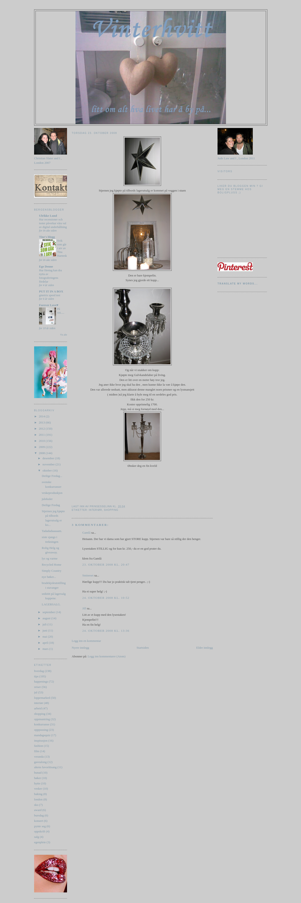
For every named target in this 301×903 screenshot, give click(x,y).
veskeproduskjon (52, 493)
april (46, 642)
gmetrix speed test (49, 295)
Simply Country (51, 570)
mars (46, 649)
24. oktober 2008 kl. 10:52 (105, 597)
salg (36, 837)
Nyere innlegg (80, 647)
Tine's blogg (47, 237)
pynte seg (40, 826)
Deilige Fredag (51, 505)
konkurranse (41, 724)
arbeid (38, 708)
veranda (39, 756)
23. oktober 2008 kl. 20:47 (105, 564)
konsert (38, 821)
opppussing (41, 729)
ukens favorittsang (45, 767)
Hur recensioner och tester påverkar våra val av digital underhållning (53, 223)
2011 (42, 434)
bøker (37, 778)
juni (45, 630)
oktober (48, 470)
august (47, 618)
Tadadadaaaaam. (52, 531)
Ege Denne (46, 266)
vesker (38, 788)
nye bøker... (49, 577)
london (38, 799)
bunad (38, 772)
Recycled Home (51, 564)
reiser (37, 687)
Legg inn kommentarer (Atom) (107, 656)
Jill (84, 608)
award (38, 810)
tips (36, 676)
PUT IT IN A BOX (51, 291)
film (36, 751)
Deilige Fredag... (52, 476)
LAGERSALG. (51, 604)
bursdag (39, 815)
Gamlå (86, 532)
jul (35, 692)
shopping (39, 713)
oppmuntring (42, 719)
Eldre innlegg (204, 647)
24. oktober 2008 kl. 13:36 (105, 630)
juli (45, 624)
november (49, 464)
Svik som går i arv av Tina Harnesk (62, 248)
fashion (38, 745)
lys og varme (49, 558)
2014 (42, 416)
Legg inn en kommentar (86, 641)
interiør (38, 703)
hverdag (39, 671)
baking (38, 794)
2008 (42, 453)
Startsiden (143, 647)
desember (49, 458)
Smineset (88, 575)
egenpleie (40, 842)
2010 (42, 441)
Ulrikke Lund (48, 215)
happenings (41, 681)
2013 (42, 422)
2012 (42, 428)
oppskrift (39, 831)
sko (36, 805)
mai (45, 636)
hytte (37, 783)
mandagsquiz (42, 735)
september (49, 612)
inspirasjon (41, 740)
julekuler (47, 499)
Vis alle (63, 334)
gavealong (40, 762)
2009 (42, 447)
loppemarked (42, 697)
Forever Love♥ (48, 305)
